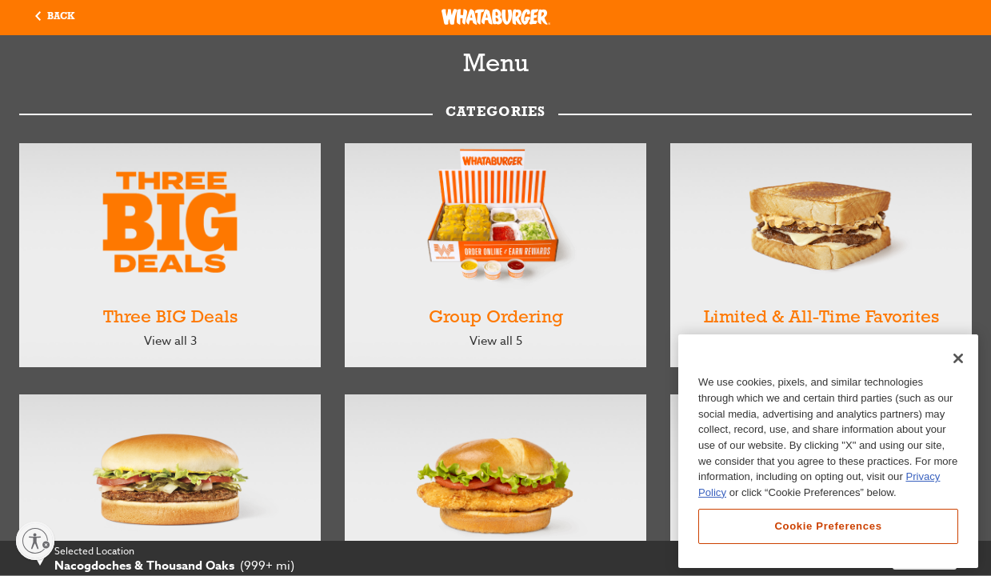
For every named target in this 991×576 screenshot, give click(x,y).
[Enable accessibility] (35, 541)
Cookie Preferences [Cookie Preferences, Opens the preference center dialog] (827, 526)
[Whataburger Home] (496, 17)
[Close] (958, 358)
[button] (54, 17)
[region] (828, 451)
